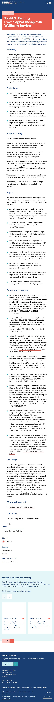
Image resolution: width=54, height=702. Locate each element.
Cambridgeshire (7, 550)
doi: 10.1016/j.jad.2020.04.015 (30, 349)
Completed (8, 541)
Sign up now (8, 664)
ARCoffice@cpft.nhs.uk (9, 682)
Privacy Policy (15, 687)
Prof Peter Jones (15, 507)
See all (6, 641)
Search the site (46, 2)
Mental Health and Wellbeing (13, 531)
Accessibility (25, 687)
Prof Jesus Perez (28, 507)
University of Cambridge (10, 562)
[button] (50, 2)
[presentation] (4, 596)
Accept (48, 692)
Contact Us (5, 687)
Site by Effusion (42, 687)
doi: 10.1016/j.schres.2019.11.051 (20, 328)
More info (7, 699)
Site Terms (33, 687)
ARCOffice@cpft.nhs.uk (30, 519)
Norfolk (4, 553)
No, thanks (47, 697)
